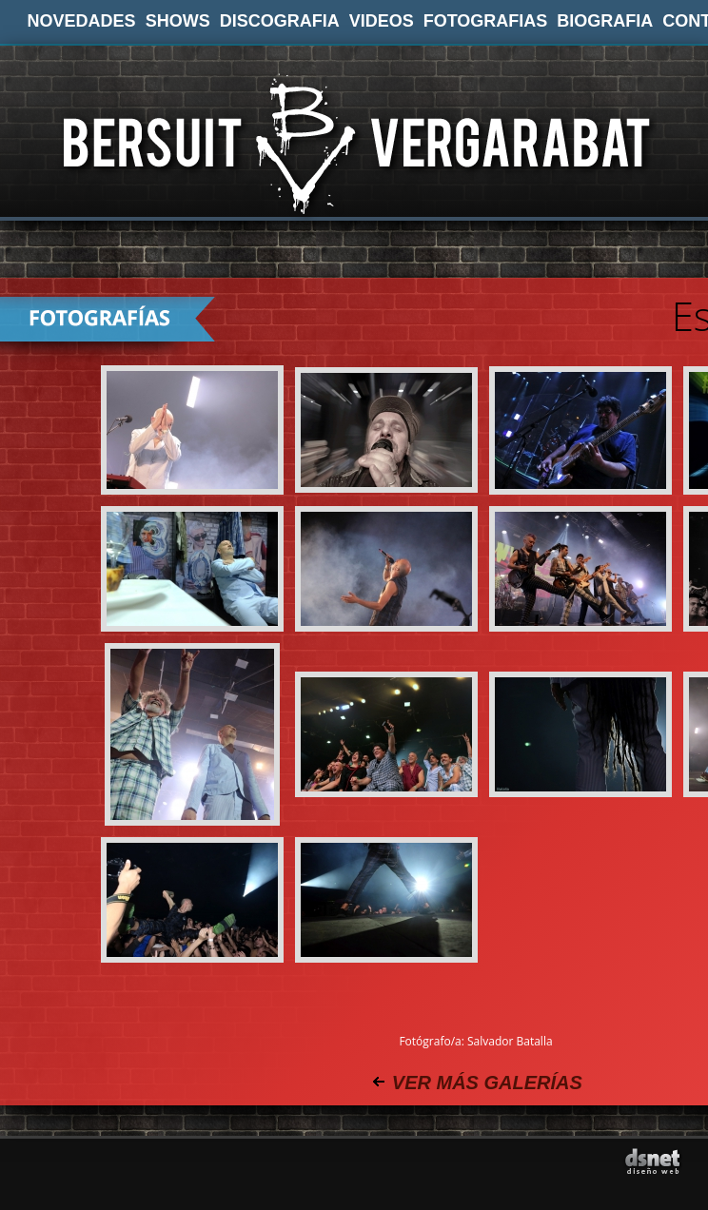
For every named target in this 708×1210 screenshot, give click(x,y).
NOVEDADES (82, 20)
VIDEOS (381, 20)
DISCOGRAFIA (280, 20)
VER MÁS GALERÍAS (487, 1082)
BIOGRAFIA (605, 20)
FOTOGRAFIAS (485, 20)
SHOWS (178, 20)
